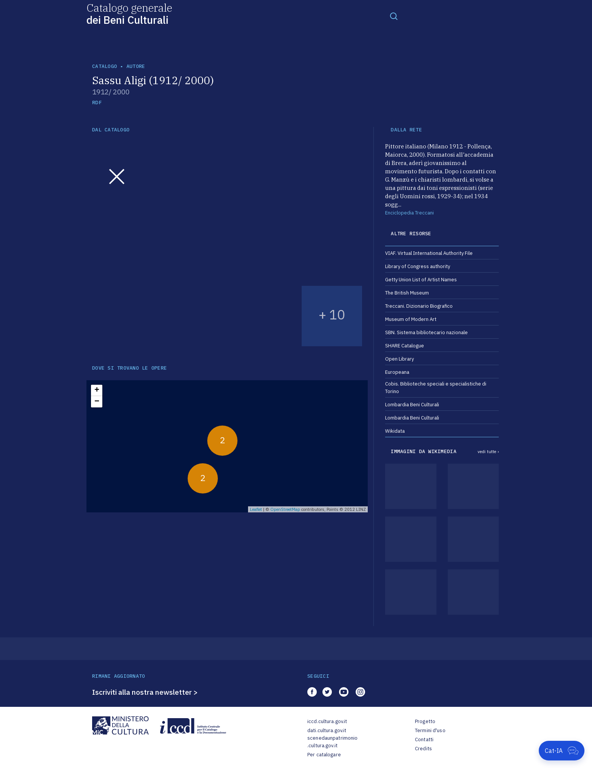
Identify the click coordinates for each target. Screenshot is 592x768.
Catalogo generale (129, 13)
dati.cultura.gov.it (326, 730)
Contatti (424, 739)
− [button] (96, 401)
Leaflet (256, 509)
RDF (97, 102)
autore (135, 66)
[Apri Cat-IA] (561, 750)
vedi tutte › (488, 451)
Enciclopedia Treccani (409, 213)
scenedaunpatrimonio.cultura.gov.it (332, 742)
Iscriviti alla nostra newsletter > (145, 692)
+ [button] (96, 390)
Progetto (425, 721)
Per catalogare (324, 754)
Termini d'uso (430, 730)
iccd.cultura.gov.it (327, 721)
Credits (423, 748)
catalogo (104, 66)
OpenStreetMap (285, 509)
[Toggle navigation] (394, 15)
